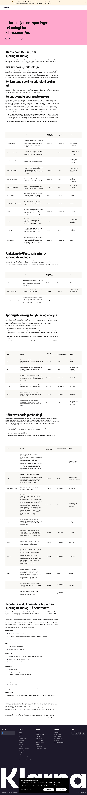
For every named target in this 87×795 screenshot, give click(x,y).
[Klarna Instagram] (83, 733)
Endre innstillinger (26, 789)
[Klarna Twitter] (80, 733)
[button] (85, 2)
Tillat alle (61, 789)
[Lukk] (67, 780)
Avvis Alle (48, 789)
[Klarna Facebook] (73, 733)
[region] (44, 785)
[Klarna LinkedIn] (76, 733)
